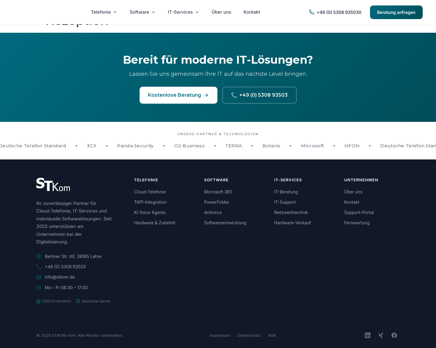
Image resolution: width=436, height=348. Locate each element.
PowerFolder (216, 202)
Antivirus (213, 212)
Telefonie (104, 12)
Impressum (220, 335)
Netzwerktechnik (291, 212)
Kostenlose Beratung (178, 95)
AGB (272, 335)
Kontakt (251, 12)
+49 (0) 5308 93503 (259, 95)
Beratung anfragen (396, 12)
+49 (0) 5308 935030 (335, 12)
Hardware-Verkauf (292, 222)
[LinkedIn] (367, 335)
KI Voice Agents (150, 212)
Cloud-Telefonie (150, 191)
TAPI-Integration (150, 202)
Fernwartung (357, 222)
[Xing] (380, 335)
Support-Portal (359, 212)
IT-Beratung (286, 191)
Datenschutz (249, 335)
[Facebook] (394, 335)
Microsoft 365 (218, 191)
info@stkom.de (60, 276)
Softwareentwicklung (225, 222)
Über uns (221, 12)
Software (143, 12)
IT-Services (184, 12)
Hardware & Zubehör (155, 222)
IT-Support (285, 202)
